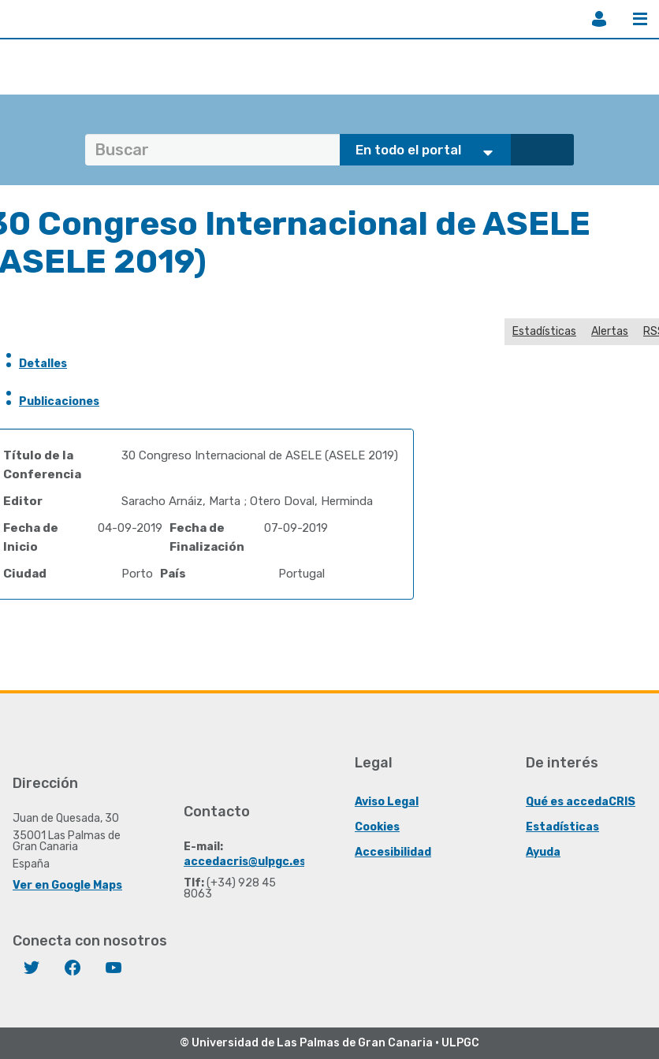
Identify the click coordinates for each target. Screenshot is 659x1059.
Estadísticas (544, 331)
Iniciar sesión (599, 18)
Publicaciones (59, 401)
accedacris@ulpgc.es (245, 861)
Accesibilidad (393, 852)
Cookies (377, 827)
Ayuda (543, 852)
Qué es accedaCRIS (580, 801)
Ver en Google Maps (67, 885)
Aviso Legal (387, 801)
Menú (640, 18)
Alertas (609, 331)
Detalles (43, 363)
